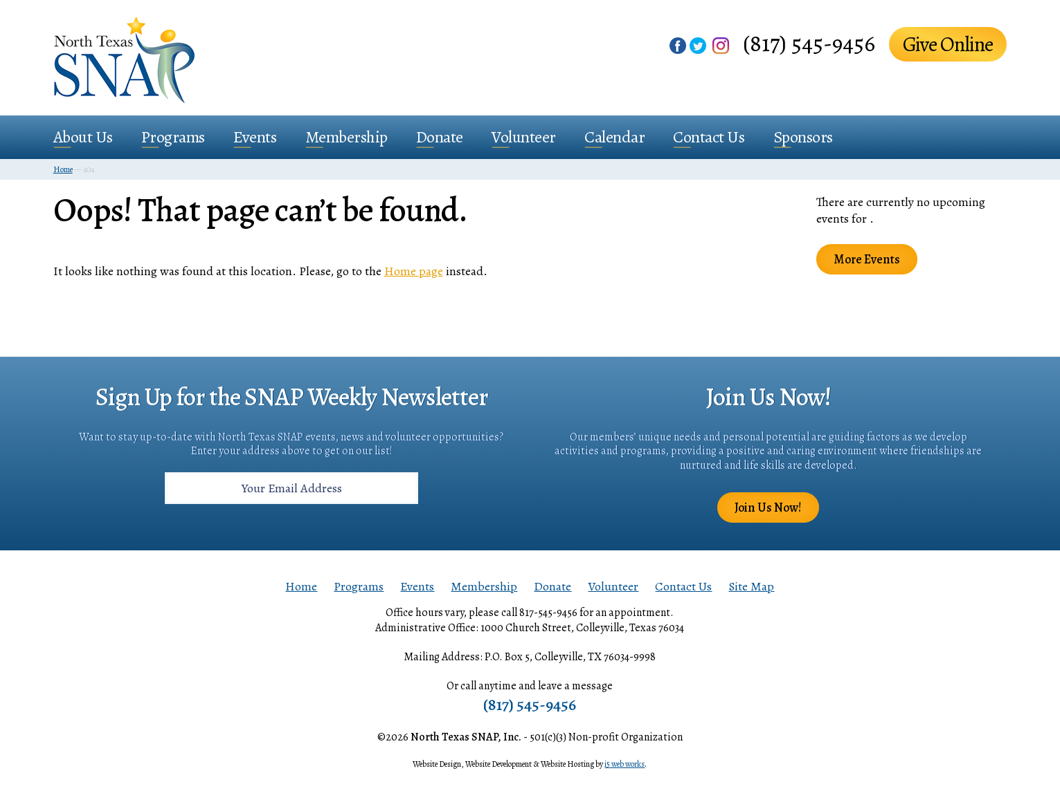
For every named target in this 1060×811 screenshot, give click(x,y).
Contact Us (708, 137)
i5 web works (624, 764)
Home (301, 586)
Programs (173, 137)
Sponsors (803, 137)
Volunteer (524, 137)
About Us (83, 137)
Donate (439, 137)
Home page (413, 271)
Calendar (614, 137)
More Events (867, 259)
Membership (346, 137)
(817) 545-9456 (809, 43)
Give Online (948, 44)
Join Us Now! (768, 507)
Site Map (751, 586)
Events (254, 137)
